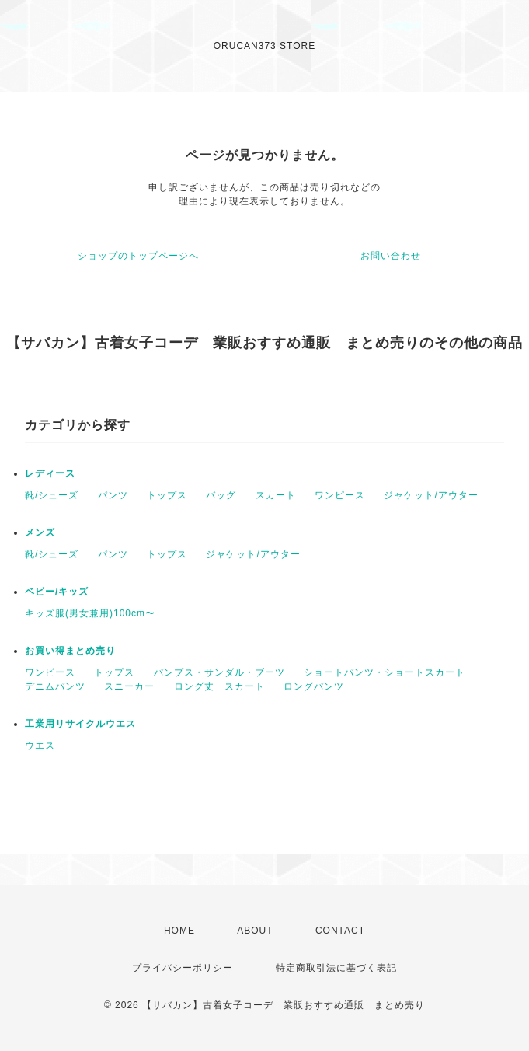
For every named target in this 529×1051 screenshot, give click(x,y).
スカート (276, 495)
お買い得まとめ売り (70, 650)
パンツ (113, 495)
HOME (179, 930)
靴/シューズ (51, 495)
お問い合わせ (390, 255)
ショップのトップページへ (138, 255)
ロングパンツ (314, 686)
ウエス (40, 745)
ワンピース (340, 495)
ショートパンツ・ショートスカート (384, 672)
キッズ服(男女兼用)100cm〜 (90, 613)
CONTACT (340, 930)
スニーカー (129, 686)
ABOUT (255, 930)
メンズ (40, 532)
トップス (167, 495)
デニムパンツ (55, 686)
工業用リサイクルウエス (80, 723)
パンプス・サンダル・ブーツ (219, 672)
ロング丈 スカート (219, 686)
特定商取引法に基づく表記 (336, 967)
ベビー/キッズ (57, 591)
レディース (50, 473)
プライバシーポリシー (182, 967)
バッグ (221, 495)
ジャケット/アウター (431, 495)
